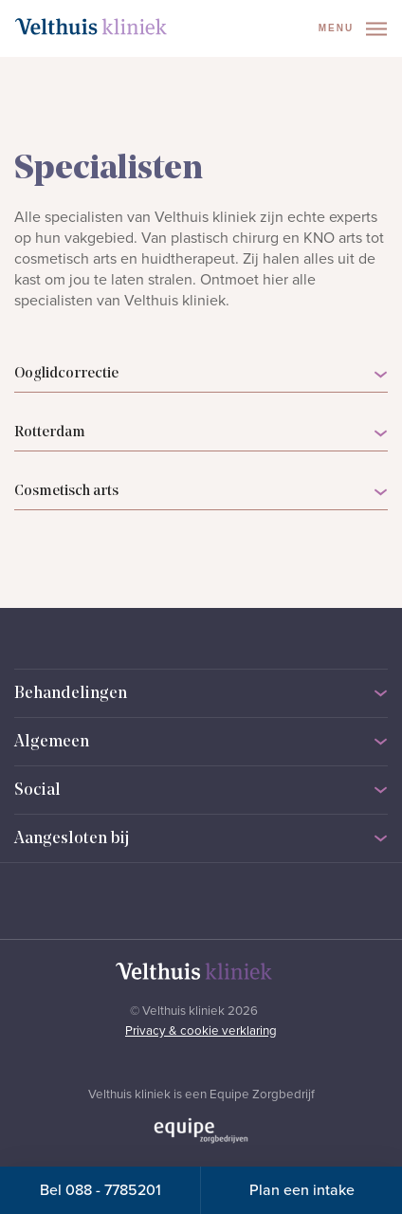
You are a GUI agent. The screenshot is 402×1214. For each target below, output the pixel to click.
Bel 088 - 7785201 (100, 1190)
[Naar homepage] (91, 26)
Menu (353, 29)
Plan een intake (302, 1190)
